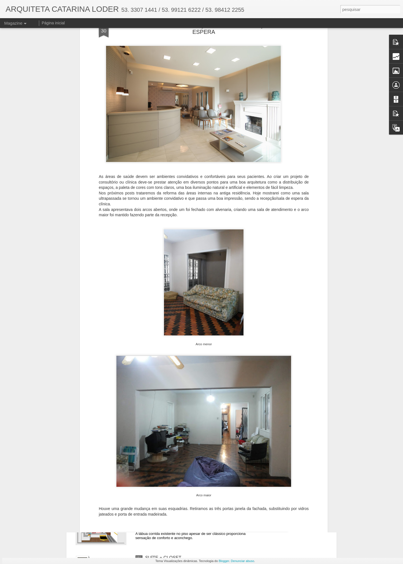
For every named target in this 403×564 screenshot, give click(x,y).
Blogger (224, 561)
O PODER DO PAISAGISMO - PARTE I (184, 430)
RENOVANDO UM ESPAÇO (173, 494)
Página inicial (53, 23)
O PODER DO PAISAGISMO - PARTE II (185, 367)
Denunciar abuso (242, 561)
